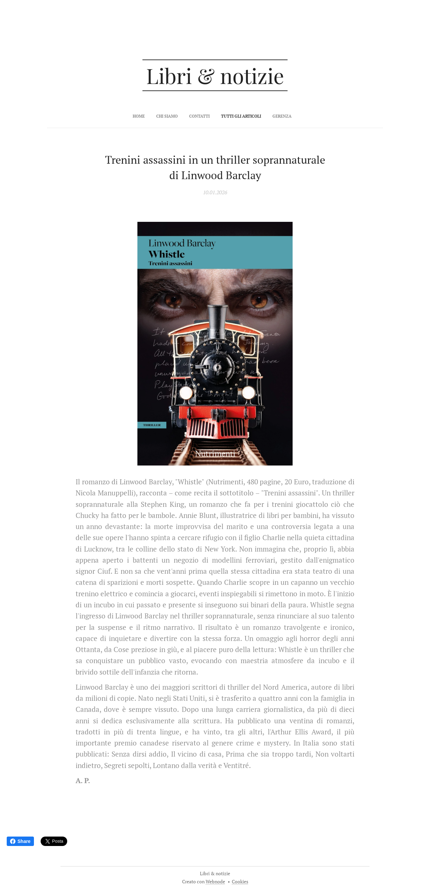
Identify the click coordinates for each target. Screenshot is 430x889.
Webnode (215, 881)
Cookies (240, 881)
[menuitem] (192, 116)
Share (20, 841)
